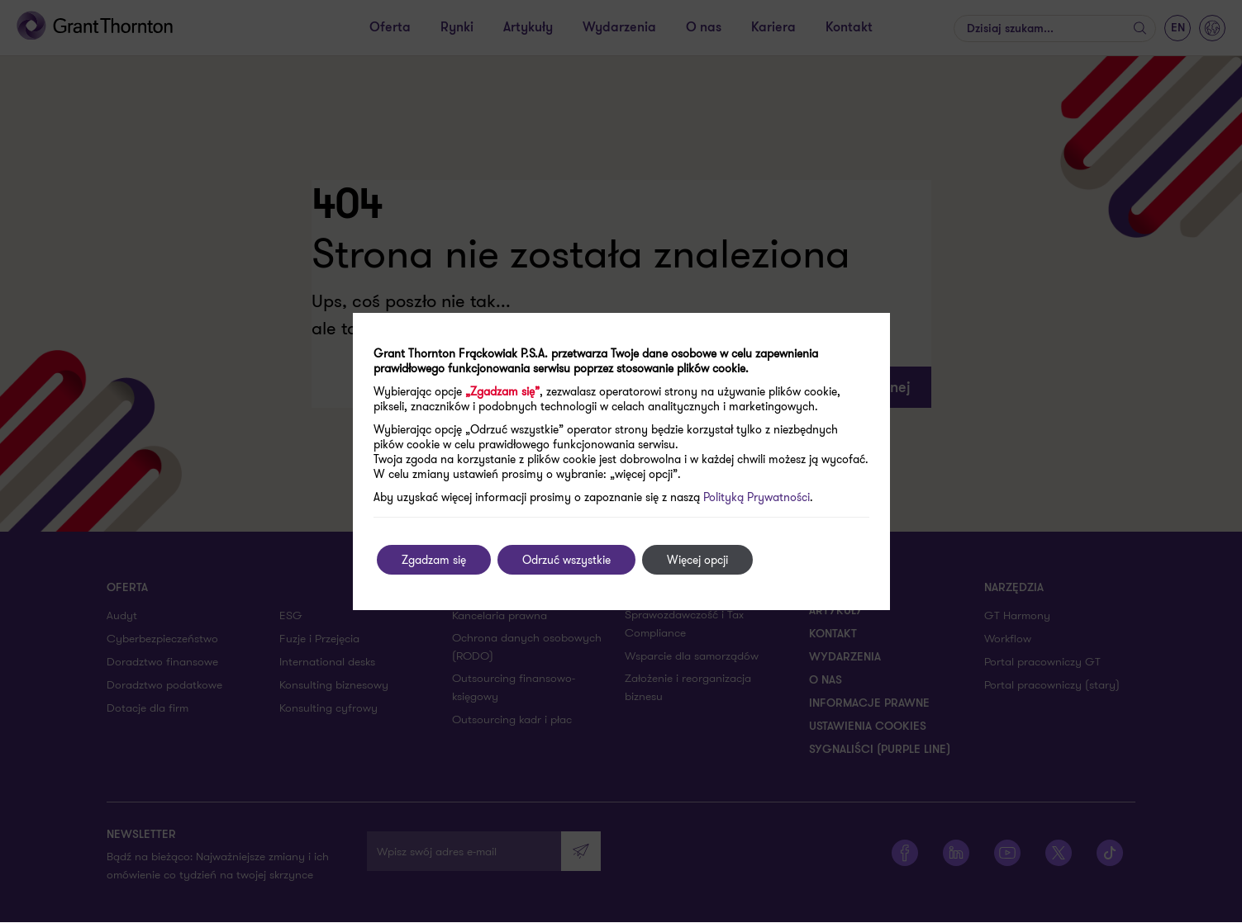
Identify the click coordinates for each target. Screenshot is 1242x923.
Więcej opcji (697, 559)
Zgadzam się (434, 559)
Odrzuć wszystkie (566, 559)
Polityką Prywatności (756, 497)
